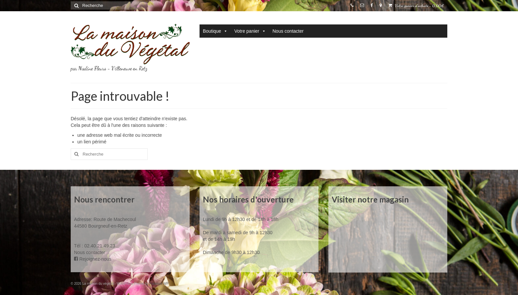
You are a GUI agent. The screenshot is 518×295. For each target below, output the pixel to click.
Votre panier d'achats (416, 5)
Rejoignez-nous (92, 259)
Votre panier (250, 31)
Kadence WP (158, 283)
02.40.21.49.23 (99, 245)
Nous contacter (288, 31)
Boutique (215, 31)
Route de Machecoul (114, 219)
